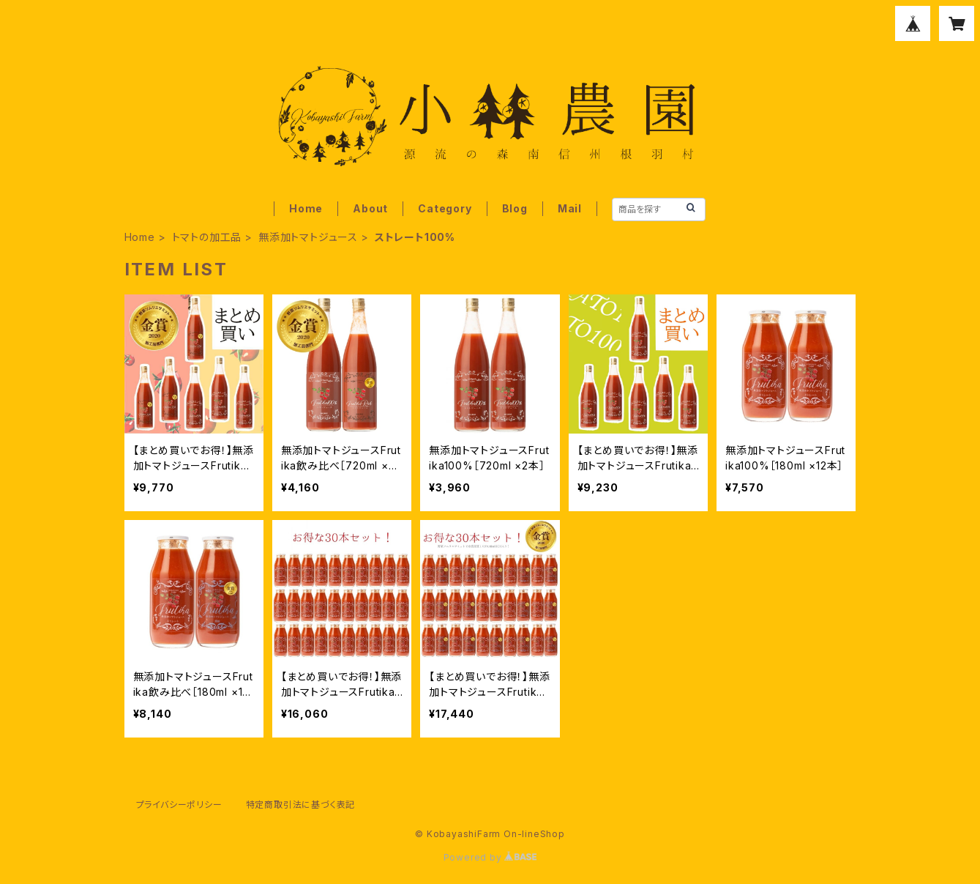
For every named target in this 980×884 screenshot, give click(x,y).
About (370, 208)
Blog (515, 208)
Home (306, 208)
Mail (570, 208)
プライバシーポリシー (179, 804)
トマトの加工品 (207, 237)
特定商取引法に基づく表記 (301, 804)
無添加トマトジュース (308, 237)
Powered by (490, 857)
